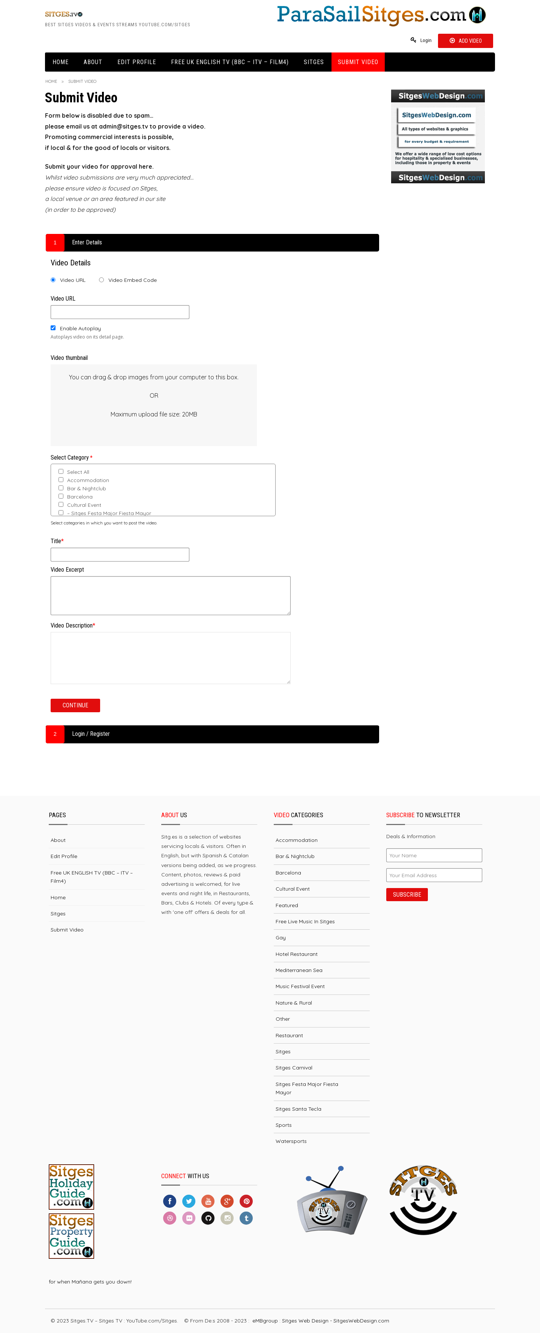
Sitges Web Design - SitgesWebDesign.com (335, 1321)
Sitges (314, 62)
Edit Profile (136, 62)
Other (283, 1019)
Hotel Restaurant (297, 954)
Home (60, 62)
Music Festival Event (300, 986)
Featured (287, 905)
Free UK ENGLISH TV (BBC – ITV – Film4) (230, 62)
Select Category (71, 457)
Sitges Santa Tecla (298, 1108)
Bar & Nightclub (82, 488)
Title (57, 541)
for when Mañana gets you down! (90, 1282)
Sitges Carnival (294, 1068)
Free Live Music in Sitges (305, 921)
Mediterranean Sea (299, 970)
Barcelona (75, 497)
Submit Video (358, 62)
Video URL (73, 280)
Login (424, 41)
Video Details (71, 263)
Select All (73, 472)
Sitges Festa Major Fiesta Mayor (307, 1088)
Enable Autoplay (80, 328)
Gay (281, 938)
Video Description (73, 625)
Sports (284, 1125)
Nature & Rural (294, 1003)
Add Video (469, 41)
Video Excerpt (67, 570)
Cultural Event (79, 505)
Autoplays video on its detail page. (87, 337)
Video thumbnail (69, 357)
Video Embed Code (132, 280)
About (93, 62)
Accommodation (83, 480)
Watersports (291, 1141)
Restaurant (289, 1035)
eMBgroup (265, 1321)
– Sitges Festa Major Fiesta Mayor (104, 513)
